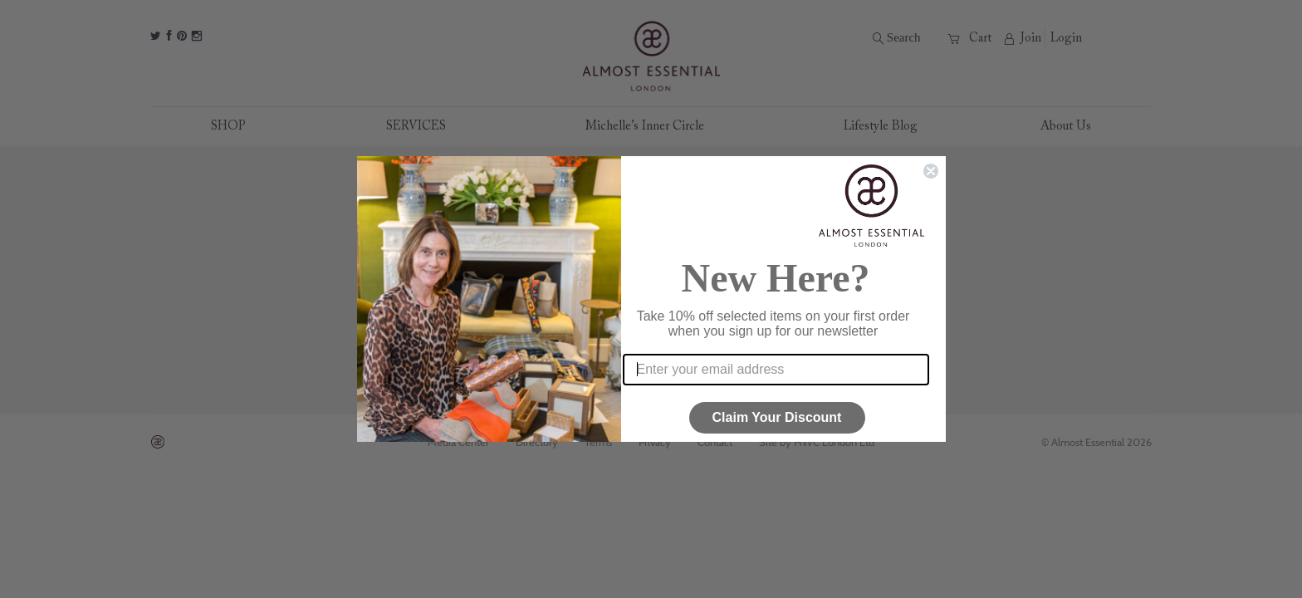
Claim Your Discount (777, 417)
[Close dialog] (931, 171)
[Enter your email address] (776, 369)
